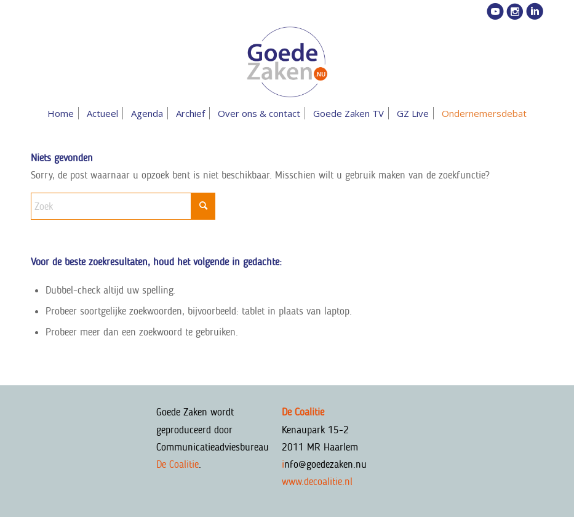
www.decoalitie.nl (317, 481)
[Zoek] (123, 206)
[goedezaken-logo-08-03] (286, 62)
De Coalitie (177, 464)
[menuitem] (60, 113)
